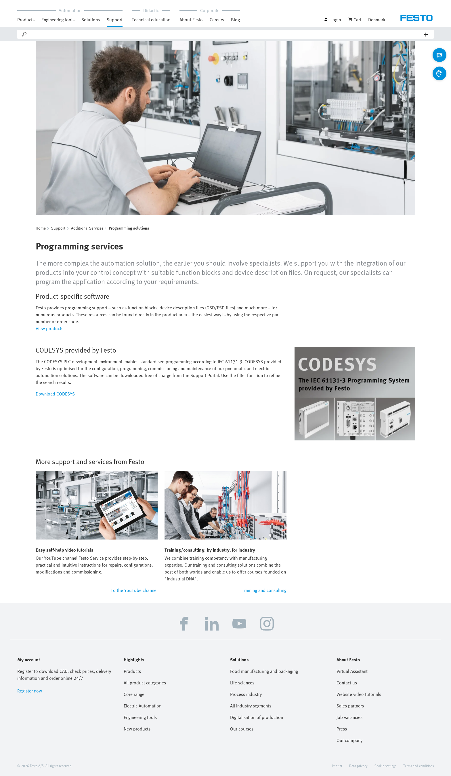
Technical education (151, 19)
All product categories (145, 682)
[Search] (225, 34)
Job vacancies (349, 717)
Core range (134, 694)
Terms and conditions (418, 765)
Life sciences (242, 682)
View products (49, 328)
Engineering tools (57, 19)
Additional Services (87, 228)
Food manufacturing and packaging (264, 671)
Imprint (337, 765)
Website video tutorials (359, 694)
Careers (217, 19)
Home (41, 228)
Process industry (246, 694)
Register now (29, 690)
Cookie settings (385, 765)
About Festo (191, 19)
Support (115, 19)
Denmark (376, 19)
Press (342, 728)
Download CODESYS (55, 393)
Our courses (241, 728)
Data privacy (358, 765)
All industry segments (250, 705)
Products (26, 19)
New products (137, 728)
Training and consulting (264, 590)
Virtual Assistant (352, 671)
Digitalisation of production (256, 717)
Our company (349, 740)
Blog (235, 19)
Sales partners (350, 705)
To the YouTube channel (134, 590)
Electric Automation (142, 705)
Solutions (90, 19)
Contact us (347, 682)
